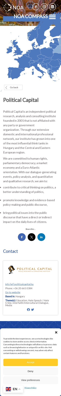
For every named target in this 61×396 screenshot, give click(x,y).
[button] (56, 332)
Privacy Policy (30, 387)
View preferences (30, 380)
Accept (30, 362)
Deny (30, 371)
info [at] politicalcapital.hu (19, 284)
